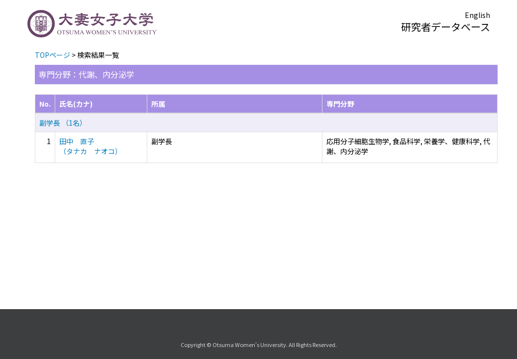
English (477, 15)
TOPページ (52, 55)
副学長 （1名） (63, 123)
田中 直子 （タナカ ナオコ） (90, 146)
